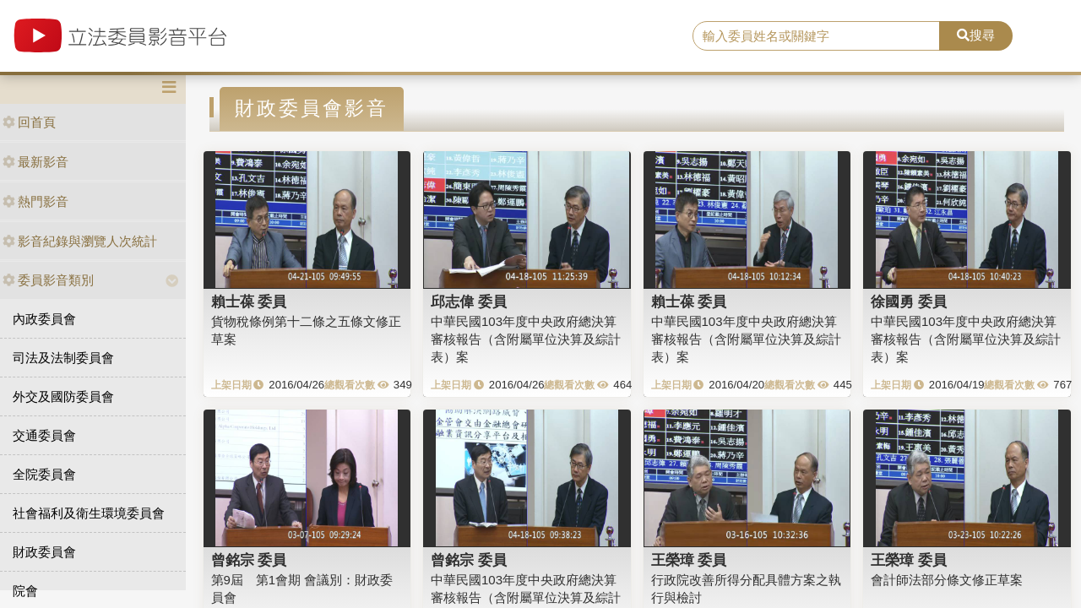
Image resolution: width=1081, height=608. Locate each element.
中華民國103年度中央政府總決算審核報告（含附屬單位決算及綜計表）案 (526, 339)
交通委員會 (44, 435)
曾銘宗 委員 (249, 559)
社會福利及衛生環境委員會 (89, 513)
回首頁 (29, 122)
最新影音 (35, 162)
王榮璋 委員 (689, 559)
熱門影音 (35, 201)
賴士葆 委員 (249, 301)
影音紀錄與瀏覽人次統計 (80, 241)
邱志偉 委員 (469, 301)
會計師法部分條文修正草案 (947, 580)
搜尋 (976, 35)
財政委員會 (44, 552)
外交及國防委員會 (63, 396)
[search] (816, 36)
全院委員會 (44, 474)
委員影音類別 (48, 280)
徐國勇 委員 (909, 301)
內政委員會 (44, 319)
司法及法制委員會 (63, 357)
